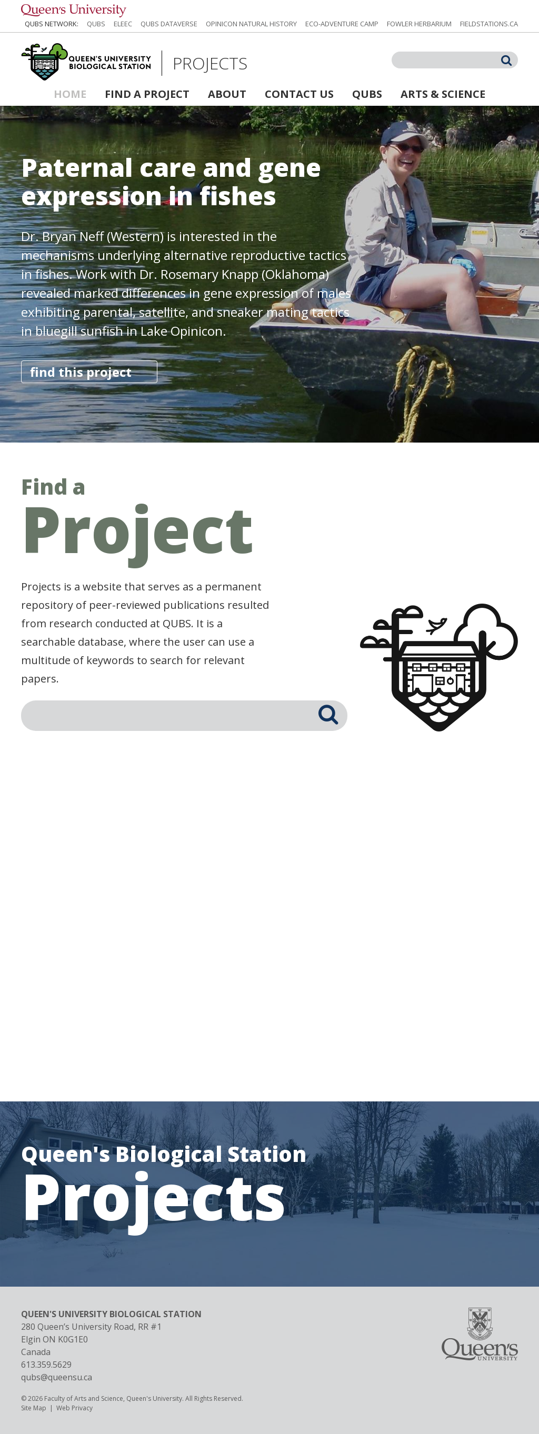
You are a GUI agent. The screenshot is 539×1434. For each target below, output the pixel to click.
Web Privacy (74, 1407)
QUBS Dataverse (169, 23)
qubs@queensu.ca (56, 1377)
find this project (81, 371)
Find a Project (147, 94)
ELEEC (123, 23)
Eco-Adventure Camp (341, 23)
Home (70, 94)
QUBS (96, 23)
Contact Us (299, 94)
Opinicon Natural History (251, 23)
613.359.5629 (46, 1364)
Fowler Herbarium (419, 23)
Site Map (33, 1407)
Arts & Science (443, 94)
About (227, 94)
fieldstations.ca (489, 23)
